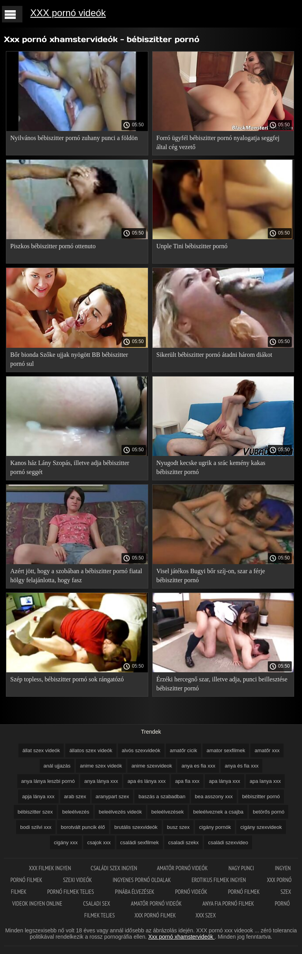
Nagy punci (241, 868)
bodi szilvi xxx (35, 827)
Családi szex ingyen (114, 868)
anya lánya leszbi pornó (48, 781)
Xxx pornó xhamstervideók (181, 937)
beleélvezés (75, 812)
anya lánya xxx (101, 781)
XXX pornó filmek (155, 915)
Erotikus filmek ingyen (219, 880)
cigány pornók (215, 827)
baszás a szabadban (161, 796)
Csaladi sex (97, 903)
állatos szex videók (90, 750)
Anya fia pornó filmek (229, 903)
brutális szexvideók (136, 827)
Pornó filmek (244, 891)
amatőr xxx (267, 750)
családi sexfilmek (139, 842)
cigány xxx (66, 842)
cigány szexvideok (261, 827)
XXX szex (205, 915)
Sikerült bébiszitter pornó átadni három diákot (215, 354)
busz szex (178, 827)
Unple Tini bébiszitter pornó (192, 246)
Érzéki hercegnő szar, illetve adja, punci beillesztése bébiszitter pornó (222, 684)
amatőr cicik (183, 750)
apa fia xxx (187, 781)
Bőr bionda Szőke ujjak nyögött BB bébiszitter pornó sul (69, 359)
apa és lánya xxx (146, 781)
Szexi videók (78, 880)
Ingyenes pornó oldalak (142, 880)
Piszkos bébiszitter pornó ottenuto (53, 246)
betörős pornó (268, 812)
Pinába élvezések (135, 891)
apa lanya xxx (265, 781)
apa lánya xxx (224, 781)
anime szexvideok (151, 766)
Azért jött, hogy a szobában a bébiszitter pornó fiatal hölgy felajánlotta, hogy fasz (76, 575)
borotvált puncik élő (83, 827)
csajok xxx (99, 842)
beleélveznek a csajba (218, 812)
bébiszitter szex (35, 812)
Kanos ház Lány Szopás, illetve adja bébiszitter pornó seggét (69, 467)
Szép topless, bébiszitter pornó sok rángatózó (67, 679)
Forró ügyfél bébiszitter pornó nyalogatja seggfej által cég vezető (218, 142)
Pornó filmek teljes (71, 891)
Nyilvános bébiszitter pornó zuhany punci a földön (74, 138)
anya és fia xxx (241, 766)
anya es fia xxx (198, 766)
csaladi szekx (183, 842)
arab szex (75, 796)
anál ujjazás (57, 766)
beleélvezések (167, 812)
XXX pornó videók (68, 12)
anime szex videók (101, 766)
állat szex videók (41, 750)
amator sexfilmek (225, 750)
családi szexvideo (228, 842)
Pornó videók (191, 891)
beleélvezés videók (120, 812)
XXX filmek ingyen (50, 868)
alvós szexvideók (141, 750)
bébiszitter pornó (261, 796)
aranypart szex (112, 796)
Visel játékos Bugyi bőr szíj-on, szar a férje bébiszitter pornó (211, 575)
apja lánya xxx (38, 796)
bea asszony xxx (214, 796)
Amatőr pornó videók (183, 868)
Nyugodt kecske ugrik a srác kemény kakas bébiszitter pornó (211, 467)
